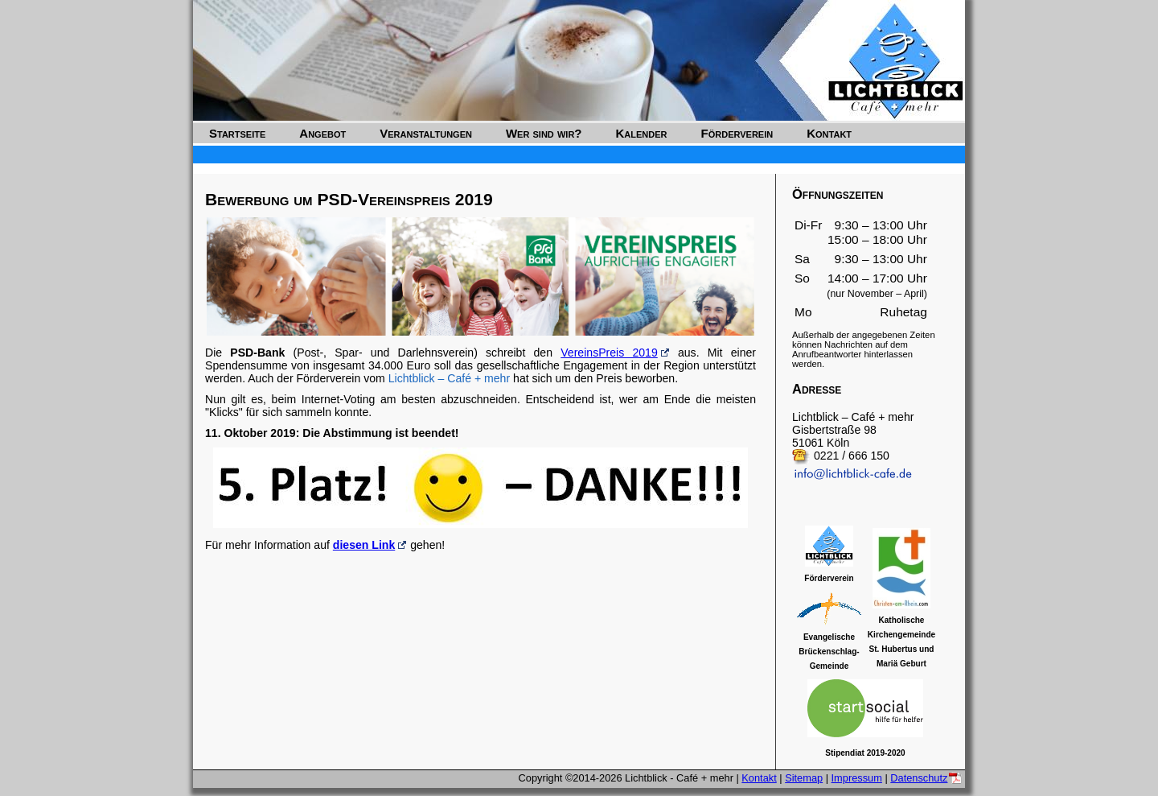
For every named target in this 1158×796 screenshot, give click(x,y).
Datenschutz (918, 778)
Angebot (322, 133)
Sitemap (804, 778)
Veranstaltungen (426, 133)
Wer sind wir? (544, 133)
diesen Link (364, 544)
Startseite (237, 133)
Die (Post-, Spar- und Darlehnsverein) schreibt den (383, 352)
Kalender (641, 133)
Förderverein (737, 133)
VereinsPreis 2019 (609, 352)
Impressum (857, 778)
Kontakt (829, 133)
